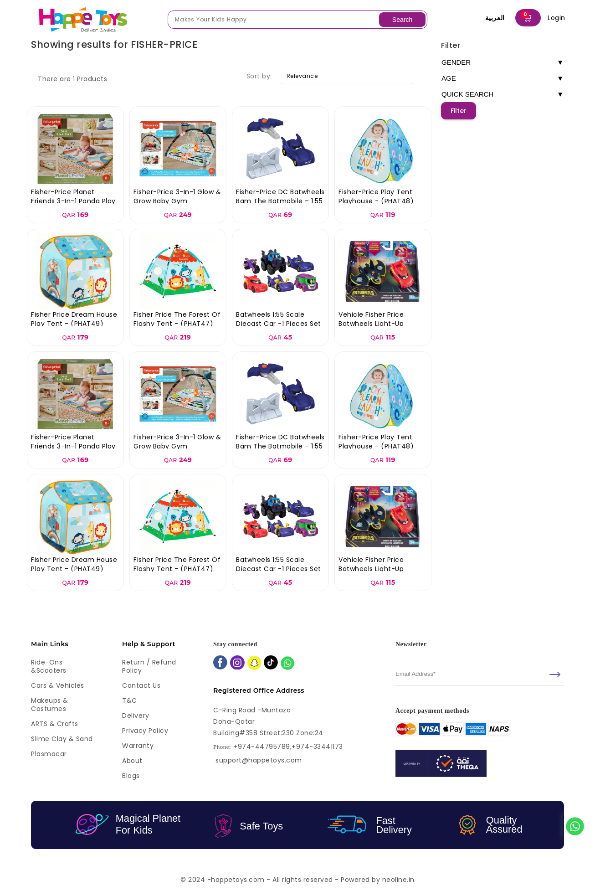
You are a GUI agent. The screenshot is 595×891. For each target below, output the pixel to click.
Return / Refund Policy (149, 666)
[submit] (555, 674)
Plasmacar (49, 754)
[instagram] (237, 663)
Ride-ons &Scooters (49, 666)
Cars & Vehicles (57, 685)
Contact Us (141, 685)
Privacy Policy (145, 730)
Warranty (138, 746)
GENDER (502, 62)
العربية (495, 18)
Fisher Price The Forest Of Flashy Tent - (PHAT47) (177, 319)
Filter (450, 45)
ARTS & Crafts (54, 724)
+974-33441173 (317, 746)
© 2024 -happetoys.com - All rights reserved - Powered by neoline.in (297, 879)
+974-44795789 (261, 746)
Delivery (135, 715)
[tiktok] (271, 663)
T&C (129, 700)
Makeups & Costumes (49, 704)
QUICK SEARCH (502, 94)
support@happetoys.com (258, 760)
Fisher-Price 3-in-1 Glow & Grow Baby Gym (177, 196)
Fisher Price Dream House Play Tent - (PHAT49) (74, 319)
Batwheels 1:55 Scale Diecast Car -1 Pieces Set (278, 319)
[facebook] (220, 663)
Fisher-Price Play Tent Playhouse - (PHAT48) (376, 196)
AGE (502, 78)
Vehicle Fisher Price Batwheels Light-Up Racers (371, 323)
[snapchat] (254, 664)
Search (402, 19)
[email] (479, 674)
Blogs (131, 776)
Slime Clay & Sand (62, 739)
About (132, 761)
